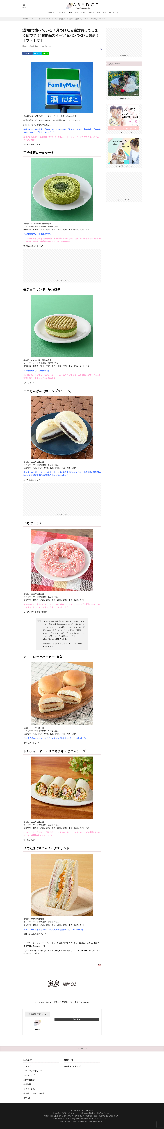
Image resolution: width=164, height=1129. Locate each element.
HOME (26, 19)
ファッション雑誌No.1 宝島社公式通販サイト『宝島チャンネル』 (62, 1002)
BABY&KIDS (79, 13)
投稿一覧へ (76, 1019)
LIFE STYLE (49, 13)
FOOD (69, 13)
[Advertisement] (62, 263)
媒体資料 (27, 1084)
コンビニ (44, 46)
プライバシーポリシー (32, 1071)
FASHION (59, 13)
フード (33, 19)
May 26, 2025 (48, 646)
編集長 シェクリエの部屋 (33, 1093)
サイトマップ (29, 1075)
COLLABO (101, 13)
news (49, 46)
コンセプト (28, 1066)
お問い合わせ (29, 1080)
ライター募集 (29, 1089)
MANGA (91, 13)
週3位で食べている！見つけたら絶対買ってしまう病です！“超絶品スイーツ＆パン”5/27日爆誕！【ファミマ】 (72, 19)
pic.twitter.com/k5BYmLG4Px (55, 639)
